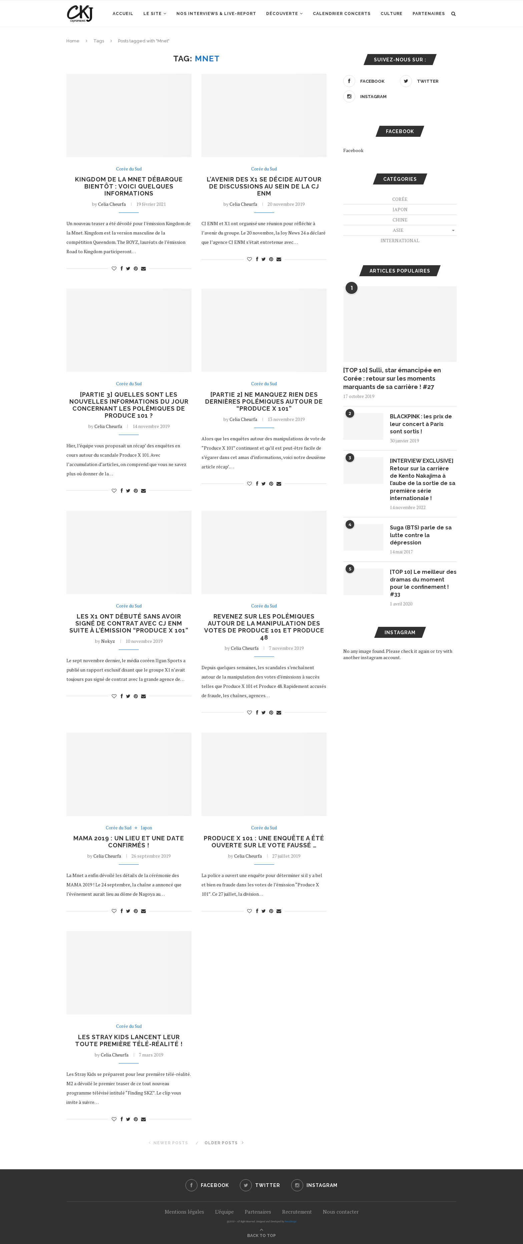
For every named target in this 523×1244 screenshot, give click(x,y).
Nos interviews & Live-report (216, 13)
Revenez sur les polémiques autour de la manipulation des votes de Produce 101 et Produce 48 (264, 627)
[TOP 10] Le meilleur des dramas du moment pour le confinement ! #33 (423, 583)
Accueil (123, 13)
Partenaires (429, 13)
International (400, 240)
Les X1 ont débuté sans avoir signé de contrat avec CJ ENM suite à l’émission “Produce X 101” (128, 623)
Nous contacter (341, 1211)
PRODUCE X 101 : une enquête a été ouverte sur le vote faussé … (264, 842)
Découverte (282, 13)
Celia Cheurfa (112, 204)
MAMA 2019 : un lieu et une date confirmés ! (128, 842)
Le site (152, 13)
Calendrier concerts (342, 13)
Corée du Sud (129, 169)
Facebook (353, 150)
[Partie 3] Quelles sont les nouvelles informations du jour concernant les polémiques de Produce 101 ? (128, 405)
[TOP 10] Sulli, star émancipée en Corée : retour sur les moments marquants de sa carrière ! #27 (392, 378)
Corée (400, 199)
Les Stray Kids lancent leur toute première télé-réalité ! (129, 1040)
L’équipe (224, 1211)
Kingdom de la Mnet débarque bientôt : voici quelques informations (129, 186)
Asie (398, 230)
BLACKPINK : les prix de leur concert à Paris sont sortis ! (421, 424)
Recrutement (297, 1211)
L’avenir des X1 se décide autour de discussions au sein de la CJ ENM (264, 186)
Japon (146, 828)
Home (72, 40)
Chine (400, 220)
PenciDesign (291, 1221)
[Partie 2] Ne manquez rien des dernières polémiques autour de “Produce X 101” (264, 401)
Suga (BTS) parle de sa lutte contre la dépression (421, 535)
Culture (392, 13)
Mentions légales (184, 1211)
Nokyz (108, 641)
